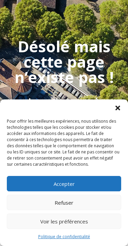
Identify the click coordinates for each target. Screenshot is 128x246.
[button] (117, 108)
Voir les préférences (64, 221)
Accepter (64, 183)
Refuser (64, 202)
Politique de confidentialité (64, 237)
